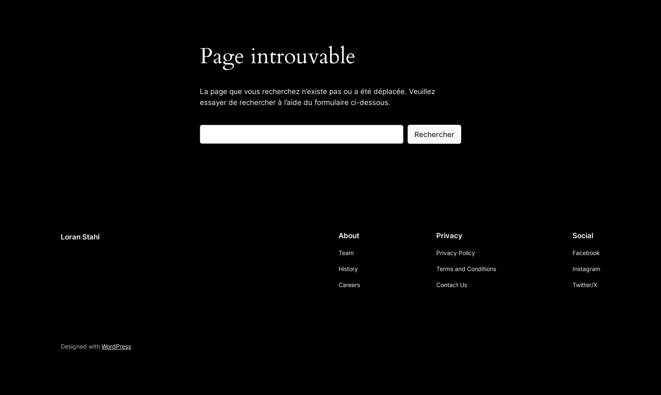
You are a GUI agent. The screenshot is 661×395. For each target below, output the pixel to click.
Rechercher (434, 134)
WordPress (116, 346)
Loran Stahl (80, 237)
